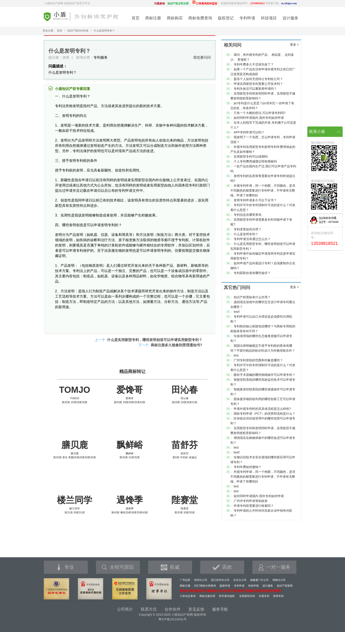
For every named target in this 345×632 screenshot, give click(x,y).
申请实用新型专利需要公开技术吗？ (258, 84)
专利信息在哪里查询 (247, 214)
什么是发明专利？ (246, 234)
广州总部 (185, 580)
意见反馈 (196, 609)
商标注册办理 (207, 596)
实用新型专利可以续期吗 (251, 156)
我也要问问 (202, 57)
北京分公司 (239, 580)
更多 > (294, 44)
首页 (135, 18)
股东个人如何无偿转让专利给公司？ (258, 79)
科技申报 (253, 585)
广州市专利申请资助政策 (251, 501)
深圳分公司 (200, 580)
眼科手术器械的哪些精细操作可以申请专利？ (264, 375)
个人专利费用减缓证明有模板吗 (255, 161)
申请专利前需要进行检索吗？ (254, 505)
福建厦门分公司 (259, 580)
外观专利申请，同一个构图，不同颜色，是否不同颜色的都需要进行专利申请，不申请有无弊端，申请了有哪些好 (262, 190)
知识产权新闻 (285, 585)
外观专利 (264, 596)
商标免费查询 (200, 18)
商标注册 (153, 18)
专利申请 (247, 18)
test (236, 355)
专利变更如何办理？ (247, 229)
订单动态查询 (188, 596)
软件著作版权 (227, 596)
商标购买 (175, 18)
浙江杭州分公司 (220, 580)
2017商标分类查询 (205, 585)
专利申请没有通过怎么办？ (252, 239)
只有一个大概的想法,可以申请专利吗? (260, 113)
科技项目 (269, 18)
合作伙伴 (172, 609)
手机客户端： (281, 3)
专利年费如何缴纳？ (247, 467)
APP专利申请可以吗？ (249, 132)
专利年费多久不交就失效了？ (254, 64)
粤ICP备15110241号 (172, 619)
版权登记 (226, 18)
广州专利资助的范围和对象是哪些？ (258, 360)
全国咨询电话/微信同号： (242, 3)
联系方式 (149, 609)
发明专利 (278, 596)
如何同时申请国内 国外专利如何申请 (259, 117)
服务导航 (220, 609)
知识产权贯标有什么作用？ (252, 297)
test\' (237, 311)
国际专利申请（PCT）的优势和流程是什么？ (264, 413)
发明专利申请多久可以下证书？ (255, 200)
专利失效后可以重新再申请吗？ (255, 88)
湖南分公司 (279, 580)
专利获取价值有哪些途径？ (252, 273)
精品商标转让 (132, 371)
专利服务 (101, 57)
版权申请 (225, 585)
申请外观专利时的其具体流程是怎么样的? (262, 408)
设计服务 (290, 18)
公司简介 (125, 609)
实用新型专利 (247, 596)
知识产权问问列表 (77, 30)
